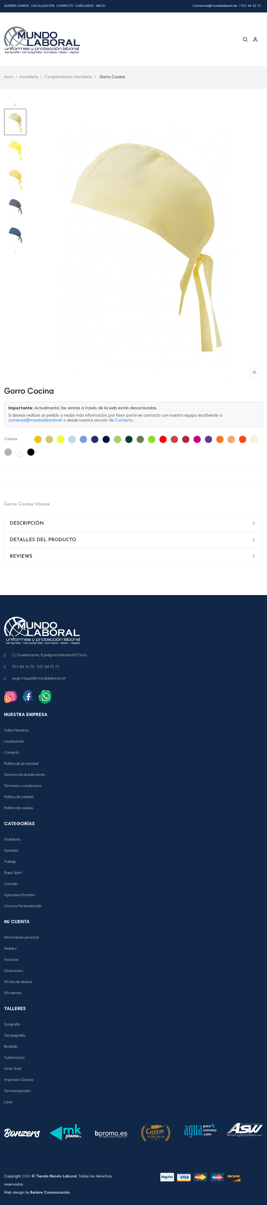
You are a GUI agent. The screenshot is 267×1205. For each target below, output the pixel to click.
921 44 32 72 (250, 6)
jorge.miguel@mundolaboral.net (39, 679)
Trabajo (10, 862)
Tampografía (14, 1036)
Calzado (11, 884)
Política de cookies (18, 808)
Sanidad (11, 851)
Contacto (65, 6)
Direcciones (13, 971)
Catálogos (84, 6)
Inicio (100, 6)
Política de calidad (18, 797)
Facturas (11, 960)
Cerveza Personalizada (22, 906)
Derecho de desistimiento (24, 775)
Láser (8, 1102)
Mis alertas (12, 993)
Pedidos (10, 949)
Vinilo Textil (12, 1069)
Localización (42, 6)
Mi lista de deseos (18, 982)
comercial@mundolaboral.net (214, 6)
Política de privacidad (21, 764)
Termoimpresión (17, 1091)
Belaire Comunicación (50, 1193)
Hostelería (12, 840)
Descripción (27, 523)
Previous (15, 252)
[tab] (133, 523)
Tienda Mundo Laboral (56, 1176)
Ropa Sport (13, 873)
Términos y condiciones (22, 786)
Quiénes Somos (16, 6)
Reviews (21, 556)
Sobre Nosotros (16, 731)
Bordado (11, 1047)
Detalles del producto (43, 540)
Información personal (21, 938)
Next (15, 105)
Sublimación (14, 1058)
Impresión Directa (18, 1080)
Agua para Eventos (19, 895)
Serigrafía (12, 1025)
